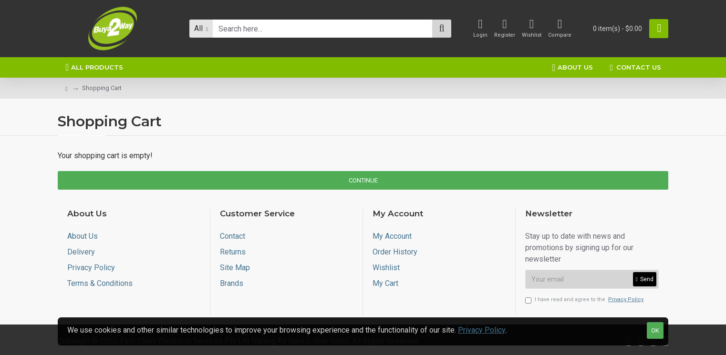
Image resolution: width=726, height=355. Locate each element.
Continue (363, 180)
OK (655, 330)
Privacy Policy (482, 330)
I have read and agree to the (585, 300)
